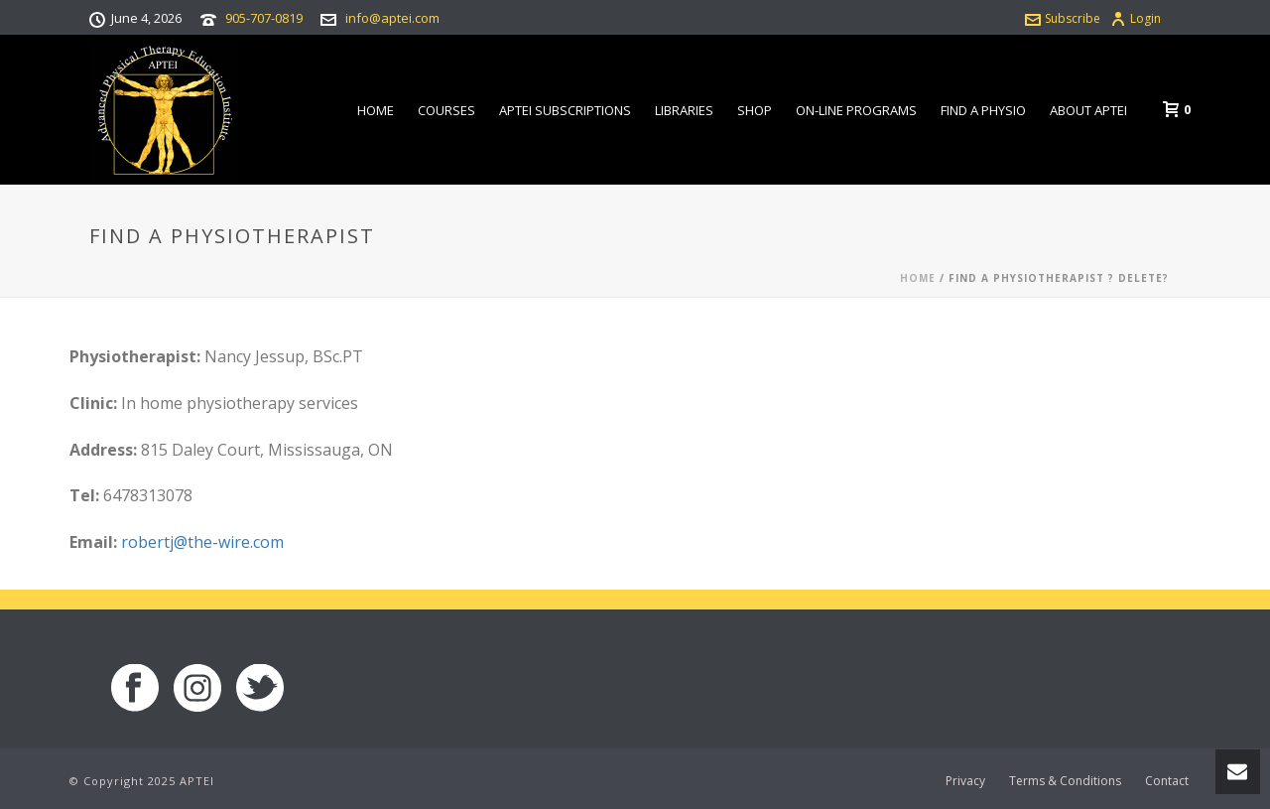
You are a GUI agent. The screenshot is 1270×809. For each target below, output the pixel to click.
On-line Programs (856, 110)
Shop (754, 110)
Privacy (965, 781)
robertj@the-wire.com (202, 542)
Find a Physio (983, 110)
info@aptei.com (392, 18)
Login (1135, 18)
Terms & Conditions (1065, 781)
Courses (446, 110)
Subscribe (1062, 18)
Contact (1167, 781)
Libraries (684, 110)
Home (375, 110)
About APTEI (1088, 110)
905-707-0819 (264, 18)
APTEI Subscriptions (565, 110)
